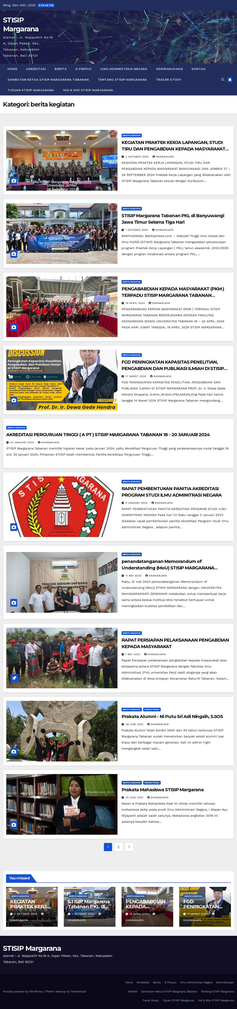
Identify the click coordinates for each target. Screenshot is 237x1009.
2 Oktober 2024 (138, 156)
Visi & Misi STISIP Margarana (88, 90)
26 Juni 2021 (135, 724)
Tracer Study (168, 79)
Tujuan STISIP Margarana (30, 90)
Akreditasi (36, 69)
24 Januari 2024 (22, 442)
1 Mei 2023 (133, 654)
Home (12, 69)
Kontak (198, 69)
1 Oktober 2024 (137, 229)
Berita (61, 69)
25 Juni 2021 (135, 797)
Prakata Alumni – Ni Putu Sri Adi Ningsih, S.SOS (172, 716)
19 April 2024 (136, 303)
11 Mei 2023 (134, 575)
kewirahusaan (169, 69)
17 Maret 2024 (136, 376)
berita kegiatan (132, 135)
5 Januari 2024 (137, 502)
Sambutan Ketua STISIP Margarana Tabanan (48, 79)
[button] (222, 79)
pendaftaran (151, 709)
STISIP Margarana (32, 948)
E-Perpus (84, 69)
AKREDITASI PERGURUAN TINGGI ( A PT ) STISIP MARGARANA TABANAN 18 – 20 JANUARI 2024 (108, 434)
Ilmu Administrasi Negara (123, 69)
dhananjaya (163, 156)
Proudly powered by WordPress (23, 991)
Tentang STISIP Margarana (122, 79)
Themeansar (78, 991)
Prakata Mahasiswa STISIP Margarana (163, 789)
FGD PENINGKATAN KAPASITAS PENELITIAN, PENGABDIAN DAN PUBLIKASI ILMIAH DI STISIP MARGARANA (173, 368)
